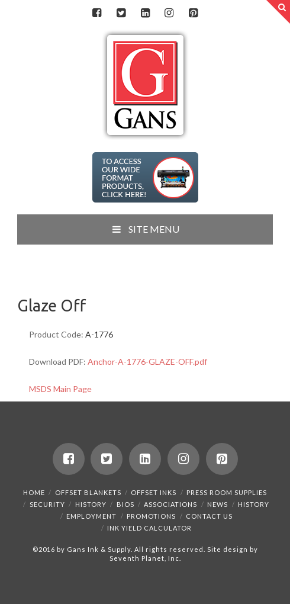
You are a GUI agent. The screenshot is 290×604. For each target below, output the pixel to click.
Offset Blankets (88, 492)
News (217, 504)
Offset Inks (153, 492)
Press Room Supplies (226, 492)
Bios (125, 504)
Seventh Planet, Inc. (145, 558)
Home (34, 492)
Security (47, 504)
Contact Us (209, 516)
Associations (170, 504)
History (91, 504)
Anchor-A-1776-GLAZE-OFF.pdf (147, 361)
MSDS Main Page (60, 389)
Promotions (151, 516)
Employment (91, 516)
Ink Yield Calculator (149, 528)
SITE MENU (145, 228)
